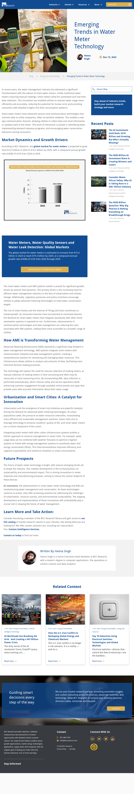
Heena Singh (87, 57)
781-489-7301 (64, 737)
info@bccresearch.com (67, 741)
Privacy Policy (61, 749)
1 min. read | (8, 628)
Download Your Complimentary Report (44, 269)
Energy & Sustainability (50, 76)
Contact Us (116, 709)
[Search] (111, 89)
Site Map (72, 749)
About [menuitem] (97, 5)
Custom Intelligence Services (24, 529)
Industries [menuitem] (53, 5)
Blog (31, 76)
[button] (129, 4)
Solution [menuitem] (68, 5)
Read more (10, 661)
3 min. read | (52, 628)
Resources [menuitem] (82, 5)
